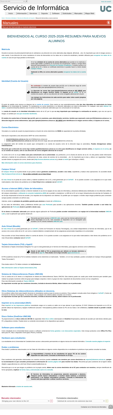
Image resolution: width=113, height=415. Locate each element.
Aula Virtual (7, 179)
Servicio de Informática (36, 7)
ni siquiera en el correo (101, 149)
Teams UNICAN (29, 281)
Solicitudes (67, 13)
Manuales (78, 13)
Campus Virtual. (36, 68)
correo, (76, 92)
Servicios (33, 13)
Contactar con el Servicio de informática (94, 407)
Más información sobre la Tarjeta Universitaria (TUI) (19, 268)
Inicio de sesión (106, 1)
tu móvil (66, 159)
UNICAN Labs (55, 218)
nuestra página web (55, 362)
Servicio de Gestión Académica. (61, 65)
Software (55, 13)
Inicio (10, 13)
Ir (51, 401)
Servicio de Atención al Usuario (26, 18)
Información (22, 13)
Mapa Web (89, 13)
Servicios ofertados (11, 18)
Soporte (44, 13)
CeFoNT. (59, 182)
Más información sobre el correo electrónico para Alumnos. (22, 163)
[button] (26, 1)
